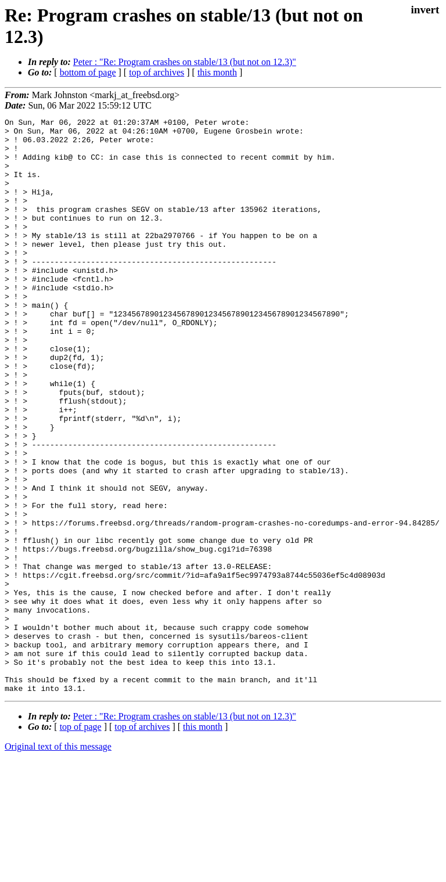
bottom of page (88, 72)
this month (217, 72)
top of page (81, 842)
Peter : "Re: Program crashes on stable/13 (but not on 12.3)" (184, 62)
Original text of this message (58, 861)
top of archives (156, 72)
